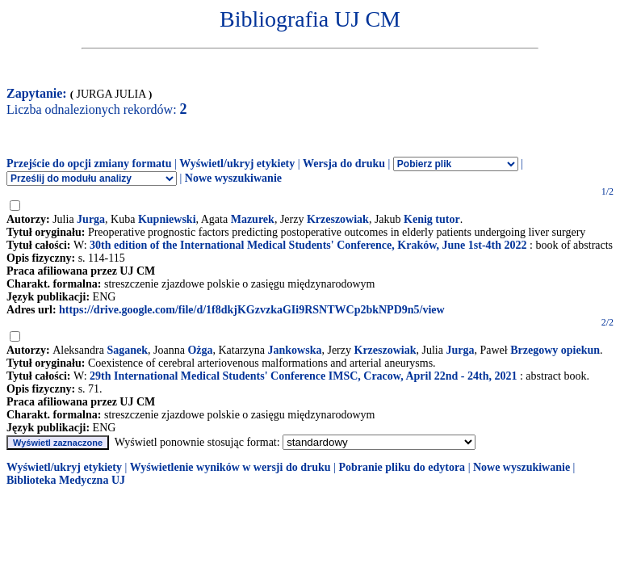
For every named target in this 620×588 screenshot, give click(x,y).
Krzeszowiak (338, 219)
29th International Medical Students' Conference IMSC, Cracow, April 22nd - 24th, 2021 (303, 376)
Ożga (199, 350)
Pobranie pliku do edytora (401, 467)
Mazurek (252, 219)
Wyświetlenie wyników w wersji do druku (230, 467)
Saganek (127, 350)
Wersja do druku (344, 164)
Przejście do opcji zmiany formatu (89, 164)
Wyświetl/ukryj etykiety (237, 164)
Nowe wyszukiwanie (233, 178)
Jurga (91, 219)
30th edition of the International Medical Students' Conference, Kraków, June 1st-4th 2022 (308, 245)
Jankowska (295, 350)
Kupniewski (167, 219)
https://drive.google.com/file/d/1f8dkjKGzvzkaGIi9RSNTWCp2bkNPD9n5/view (252, 310)
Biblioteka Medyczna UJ (65, 480)
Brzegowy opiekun (555, 350)
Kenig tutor (432, 219)
